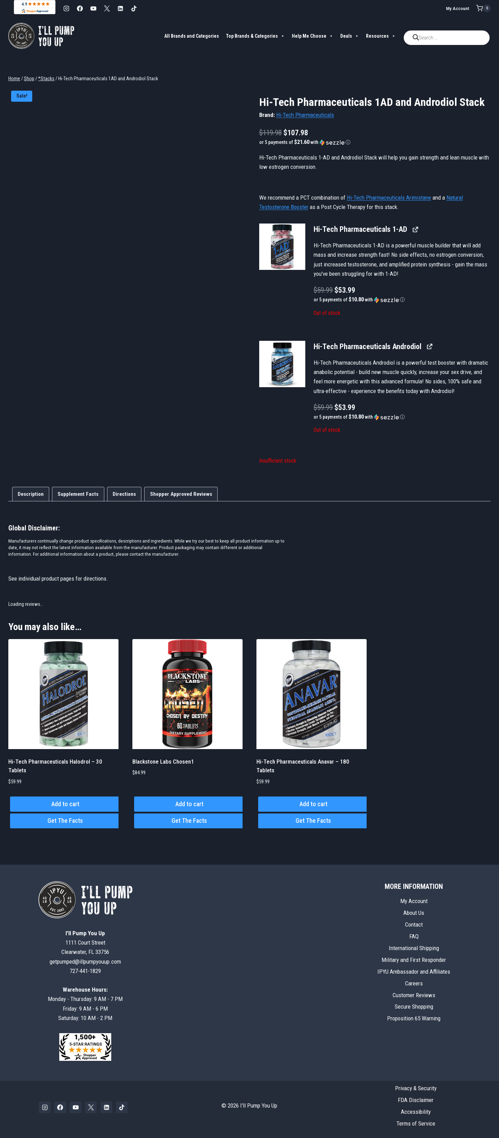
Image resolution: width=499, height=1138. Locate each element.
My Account (457, 8)
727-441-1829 (85, 970)
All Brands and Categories (191, 36)
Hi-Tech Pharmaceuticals (305, 114)
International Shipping (414, 948)
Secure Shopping (414, 1006)
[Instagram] (66, 8)
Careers (414, 983)
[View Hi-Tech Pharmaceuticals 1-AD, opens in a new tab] (415, 229)
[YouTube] (93, 8)
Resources (381, 36)
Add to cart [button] (65, 804)
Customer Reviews (414, 995)
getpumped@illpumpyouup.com (85, 961)
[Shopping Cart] (483, 8)
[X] (107, 8)
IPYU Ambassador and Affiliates (413, 971)
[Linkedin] (120, 8)
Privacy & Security (416, 1088)
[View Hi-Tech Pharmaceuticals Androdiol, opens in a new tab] (429, 346)
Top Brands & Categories (255, 36)
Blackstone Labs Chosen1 (163, 761)
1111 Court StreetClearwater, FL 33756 (85, 942)
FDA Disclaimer (416, 1099)
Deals (349, 36)
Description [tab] (31, 494)
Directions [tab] (124, 494)
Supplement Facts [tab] (78, 494)
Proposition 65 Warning (413, 1018)
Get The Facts (65, 820)
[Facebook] (80, 8)
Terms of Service (415, 1123)
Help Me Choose (312, 36)
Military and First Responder (414, 959)
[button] (375, 142)
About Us (413, 912)
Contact (414, 924)
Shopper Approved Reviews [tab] (181, 494)
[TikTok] (134, 8)
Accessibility (416, 1111)
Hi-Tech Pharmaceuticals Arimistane (389, 197)
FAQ (414, 936)
